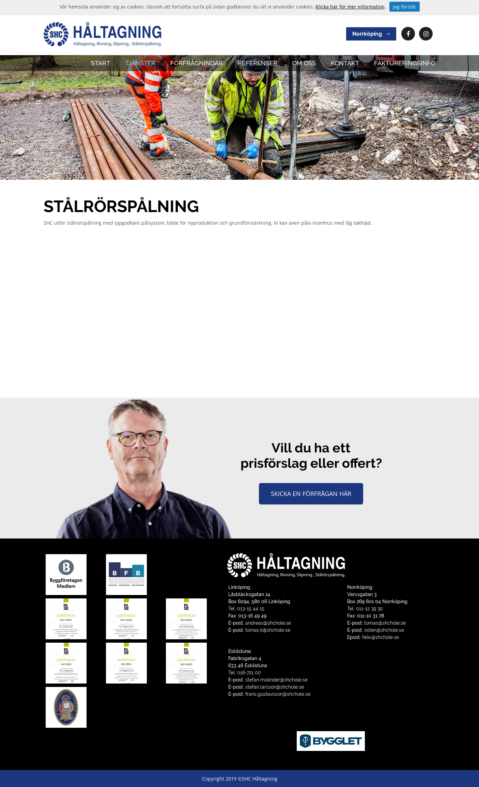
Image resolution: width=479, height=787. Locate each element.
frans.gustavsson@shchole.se (277, 694)
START (100, 63)
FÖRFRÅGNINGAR (196, 63)
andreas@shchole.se (268, 623)
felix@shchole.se (380, 637)
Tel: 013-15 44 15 (246, 608)
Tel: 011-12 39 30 (365, 608)
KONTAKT (345, 63)
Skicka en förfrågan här (311, 493)
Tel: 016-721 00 (244, 672)
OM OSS (304, 63)
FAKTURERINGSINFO (404, 63)
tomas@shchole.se (385, 623)
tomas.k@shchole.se (267, 630)
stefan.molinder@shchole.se (276, 679)
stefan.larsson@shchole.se (274, 687)
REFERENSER (257, 63)
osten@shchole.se (384, 630)
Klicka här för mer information (350, 6)
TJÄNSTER (140, 63)
